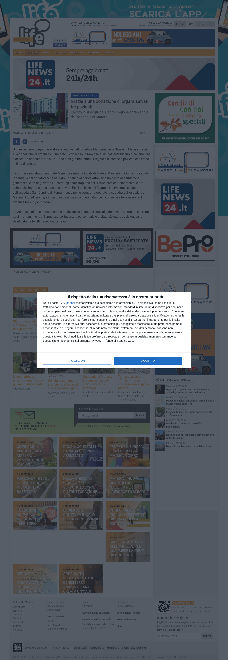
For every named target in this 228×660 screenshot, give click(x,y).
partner (70, 302)
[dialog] (114, 330)
